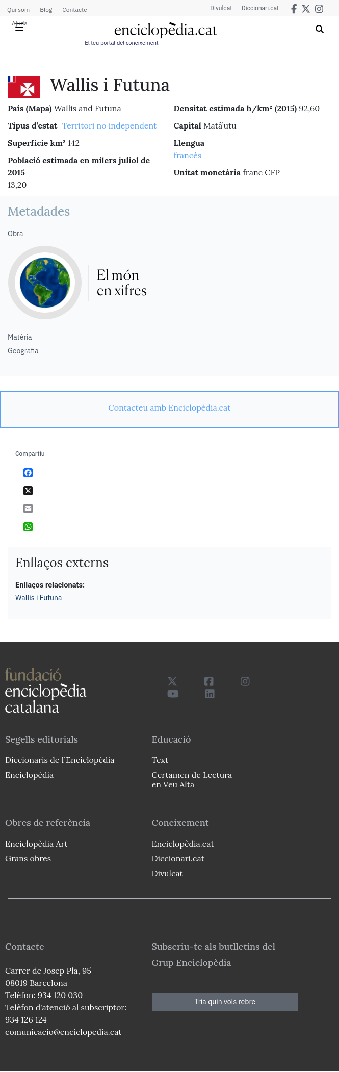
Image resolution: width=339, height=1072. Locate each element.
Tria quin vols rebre (224, 1001)
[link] (169, 407)
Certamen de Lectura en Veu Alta (192, 779)
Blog (46, 9)
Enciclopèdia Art (36, 843)
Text (160, 760)
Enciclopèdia (29, 775)
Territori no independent (109, 125)
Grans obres (28, 858)
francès (188, 155)
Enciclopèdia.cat (183, 843)
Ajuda (20, 23)
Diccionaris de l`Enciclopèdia (59, 760)
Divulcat (220, 8)
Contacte (74, 9)
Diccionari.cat (259, 8)
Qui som (18, 9)
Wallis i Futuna (38, 597)
